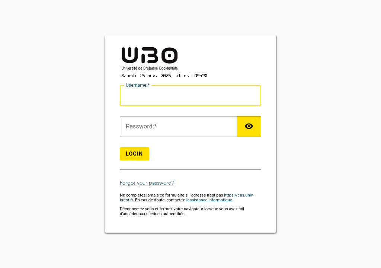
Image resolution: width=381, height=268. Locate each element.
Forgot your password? (147, 183)
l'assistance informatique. (209, 200)
